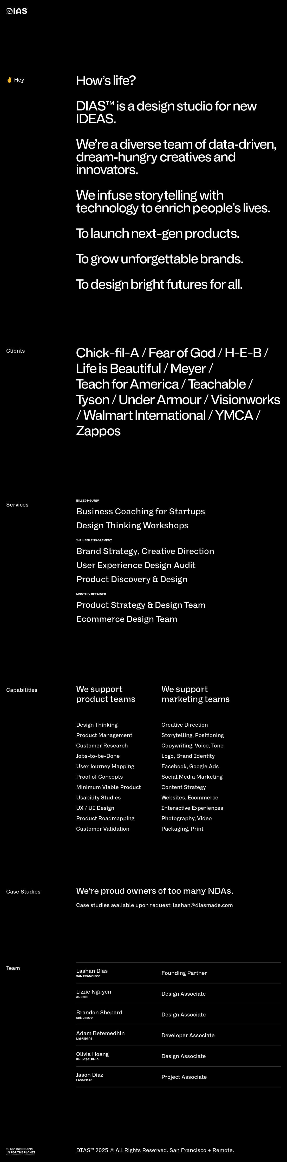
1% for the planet (20, 1152)
